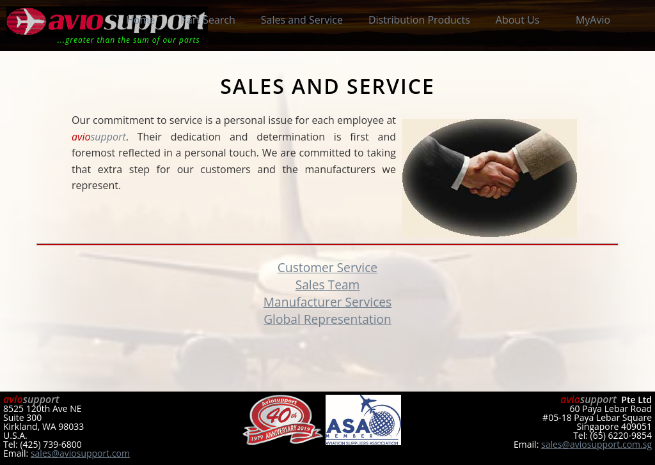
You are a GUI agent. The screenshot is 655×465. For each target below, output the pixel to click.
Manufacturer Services (328, 301)
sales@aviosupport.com (80, 453)
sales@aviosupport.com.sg (596, 444)
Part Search (207, 20)
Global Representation (327, 319)
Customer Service (327, 267)
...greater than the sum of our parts (129, 39)
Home (140, 20)
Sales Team (328, 284)
